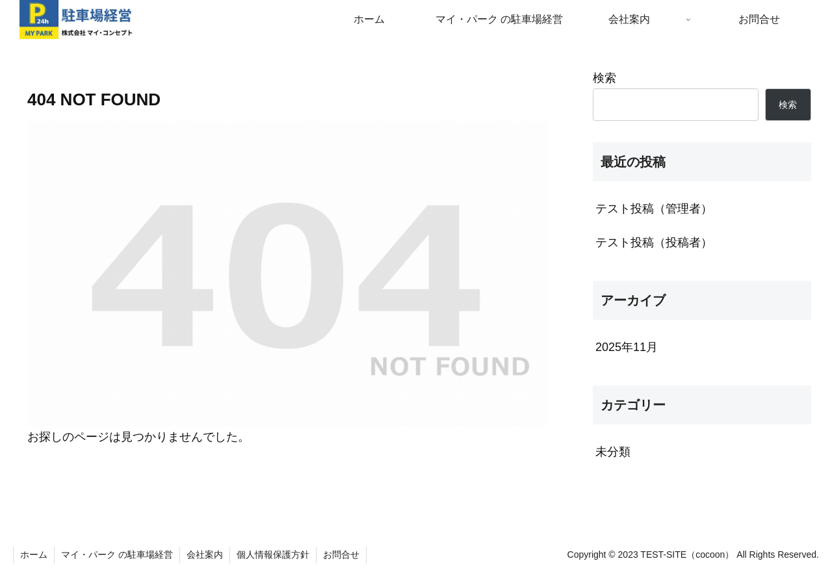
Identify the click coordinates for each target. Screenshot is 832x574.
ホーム (33, 554)
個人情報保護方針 (273, 554)
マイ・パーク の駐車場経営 (117, 554)
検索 (604, 78)
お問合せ (341, 554)
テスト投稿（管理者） (653, 208)
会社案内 (205, 554)
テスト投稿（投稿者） (653, 242)
